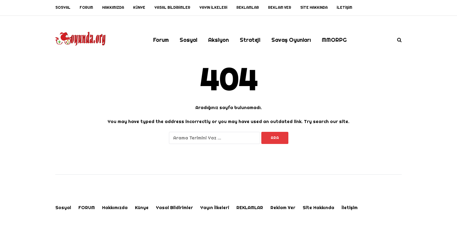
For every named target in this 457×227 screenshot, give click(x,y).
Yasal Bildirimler (172, 7)
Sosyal (62, 7)
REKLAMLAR (247, 7)
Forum (161, 39)
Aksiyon (218, 39)
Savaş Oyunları (291, 39)
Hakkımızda (113, 7)
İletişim (344, 7)
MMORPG (334, 39)
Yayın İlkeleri (213, 7)
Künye (139, 7)
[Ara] (214, 138)
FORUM (86, 7)
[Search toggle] (397, 40)
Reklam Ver (279, 7)
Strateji (250, 39)
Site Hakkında (314, 7)
